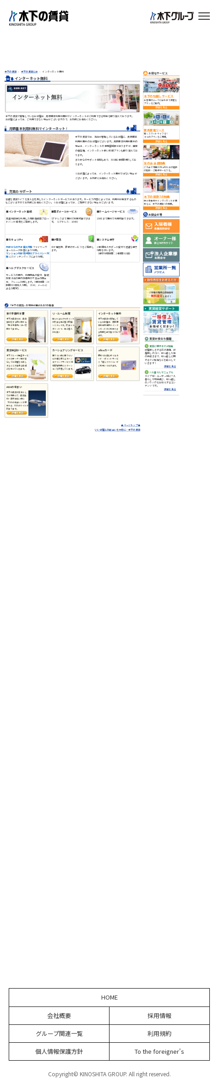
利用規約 (159, 1033)
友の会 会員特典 (154, 163)
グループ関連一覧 (59, 1033)
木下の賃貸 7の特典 (157, 197)
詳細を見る (161, 107)
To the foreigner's (159, 1051)
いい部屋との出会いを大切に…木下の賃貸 (117, 430)
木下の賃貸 (10, 71)
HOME (109, 997)
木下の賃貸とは (29, 71)
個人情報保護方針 (59, 1051)
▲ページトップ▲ (130, 425)
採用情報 (159, 1016)
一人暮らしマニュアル (161, 372)
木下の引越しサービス (158, 96)
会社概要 (59, 1016)
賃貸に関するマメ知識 (161, 346)
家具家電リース (154, 130)
